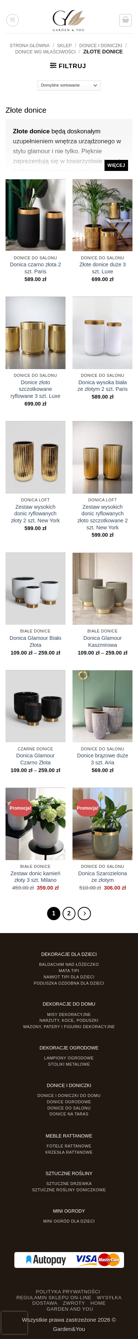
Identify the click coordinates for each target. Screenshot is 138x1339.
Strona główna (29, 45)
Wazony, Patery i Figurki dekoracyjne (69, 1026)
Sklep (64, 45)
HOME (98, 1303)
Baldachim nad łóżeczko (69, 964)
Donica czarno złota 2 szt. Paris (35, 268)
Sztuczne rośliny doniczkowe (69, 1190)
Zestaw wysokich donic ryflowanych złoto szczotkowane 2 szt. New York (102, 517)
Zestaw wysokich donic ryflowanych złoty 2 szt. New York (35, 514)
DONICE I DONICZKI (101, 45)
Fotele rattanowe (69, 1146)
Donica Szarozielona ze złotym (102, 876)
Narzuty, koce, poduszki (68, 1020)
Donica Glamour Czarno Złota (35, 759)
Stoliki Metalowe (69, 1064)
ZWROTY (74, 1303)
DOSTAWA (44, 1303)
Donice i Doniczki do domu (69, 1095)
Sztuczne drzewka (69, 1183)
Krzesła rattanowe (69, 1152)
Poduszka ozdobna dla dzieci (69, 983)
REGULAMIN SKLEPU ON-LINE (53, 1297)
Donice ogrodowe (69, 1102)
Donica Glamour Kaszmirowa (103, 641)
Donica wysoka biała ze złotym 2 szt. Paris (103, 385)
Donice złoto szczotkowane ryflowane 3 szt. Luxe (35, 389)
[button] (12, 20)
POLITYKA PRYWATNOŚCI (68, 1291)
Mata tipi (69, 970)
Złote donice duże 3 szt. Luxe (102, 268)
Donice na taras (69, 1114)
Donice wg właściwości (45, 52)
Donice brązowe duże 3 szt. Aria (102, 759)
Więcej (116, 165)
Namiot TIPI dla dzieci (68, 977)
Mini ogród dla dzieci (69, 1221)
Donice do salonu (69, 1108)
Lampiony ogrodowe (69, 1058)
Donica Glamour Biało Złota (35, 641)
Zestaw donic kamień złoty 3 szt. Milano (35, 876)
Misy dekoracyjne (69, 1014)
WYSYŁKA (109, 1297)
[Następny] (84, 913)
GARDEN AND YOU (70, 1309)
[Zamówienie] (69, 85)
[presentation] (14, 1323)
